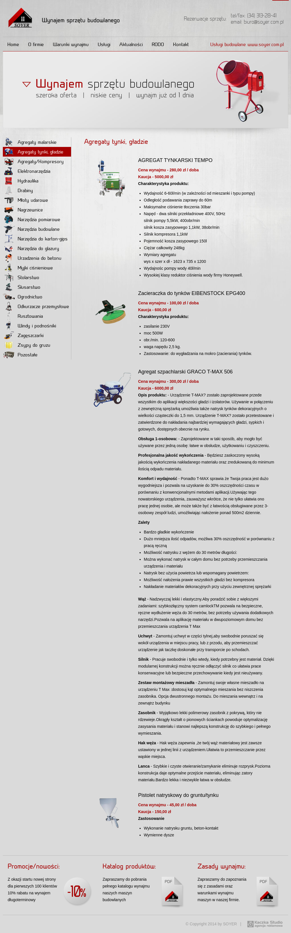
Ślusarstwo (21, 287)
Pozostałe (20, 355)
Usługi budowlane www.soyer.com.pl (247, 44)
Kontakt (181, 44)
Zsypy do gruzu (26, 345)
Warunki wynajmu (71, 44)
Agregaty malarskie (30, 142)
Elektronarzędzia (26, 171)
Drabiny (18, 190)
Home (13, 44)
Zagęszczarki (23, 335)
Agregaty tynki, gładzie (33, 152)
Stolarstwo (21, 277)
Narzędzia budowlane (31, 229)
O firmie (36, 44)
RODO (158, 44)
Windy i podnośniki (29, 326)
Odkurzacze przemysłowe (36, 306)
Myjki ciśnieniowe (28, 268)
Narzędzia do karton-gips (35, 239)
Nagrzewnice (23, 210)
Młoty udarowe (25, 200)
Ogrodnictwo (22, 297)
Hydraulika (20, 181)
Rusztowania (23, 316)
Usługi (104, 44)
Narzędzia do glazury (31, 248)
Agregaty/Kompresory (33, 161)
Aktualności (131, 44)
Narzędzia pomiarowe (31, 219)
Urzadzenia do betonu (32, 258)
